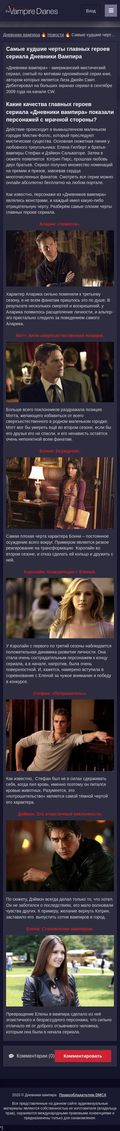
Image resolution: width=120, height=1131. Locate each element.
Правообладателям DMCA (83, 1095)
